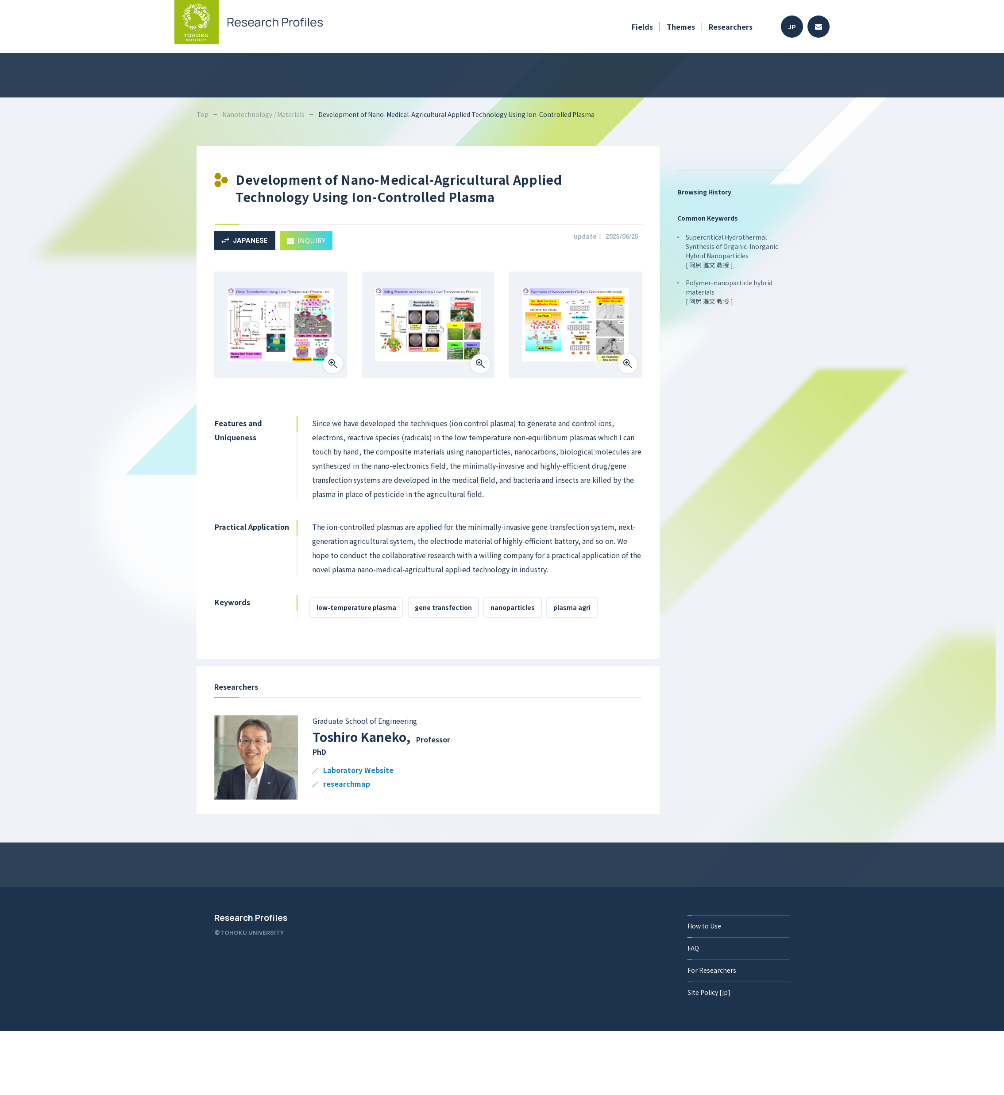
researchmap (346, 784)
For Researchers (711, 970)
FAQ (693, 948)
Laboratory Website (358, 770)
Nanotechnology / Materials (263, 114)
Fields (642, 26)
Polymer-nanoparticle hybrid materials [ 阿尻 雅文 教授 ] (729, 292)
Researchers (731, 26)
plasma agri (572, 607)
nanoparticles (512, 607)
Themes (681, 26)
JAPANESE (244, 241)
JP (792, 26)
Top (203, 114)
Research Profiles (250, 918)
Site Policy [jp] (708, 992)
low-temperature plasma (356, 607)
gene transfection (443, 607)
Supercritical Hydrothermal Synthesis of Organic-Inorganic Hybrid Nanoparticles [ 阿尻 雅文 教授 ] (732, 251)
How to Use (704, 925)
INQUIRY (306, 240)
